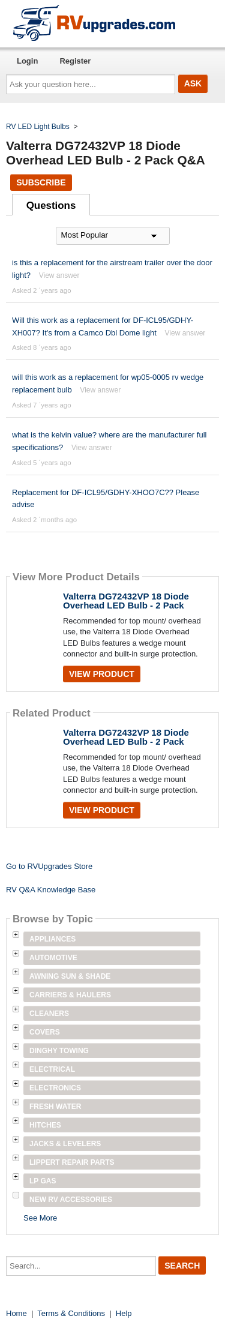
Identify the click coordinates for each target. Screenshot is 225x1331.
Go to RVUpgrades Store (49, 866)
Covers (44, 1032)
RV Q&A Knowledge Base (50, 889)
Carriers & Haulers (70, 995)
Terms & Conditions (71, 1313)
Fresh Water (55, 1106)
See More (40, 1217)
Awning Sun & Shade (69, 976)
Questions (51, 205)
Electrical (52, 1069)
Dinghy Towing (59, 1051)
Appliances (52, 939)
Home (16, 1313)
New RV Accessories (70, 1199)
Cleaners (49, 1013)
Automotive (53, 958)
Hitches (45, 1125)
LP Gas (42, 1181)
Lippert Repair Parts (72, 1162)
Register (75, 60)
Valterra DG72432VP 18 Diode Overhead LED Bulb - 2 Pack (126, 600)
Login (27, 60)
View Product (101, 674)
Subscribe (40, 182)
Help (124, 1313)
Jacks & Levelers (65, 1144)
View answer (59, 275)
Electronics (55, 1088)
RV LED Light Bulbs (38, 126)
